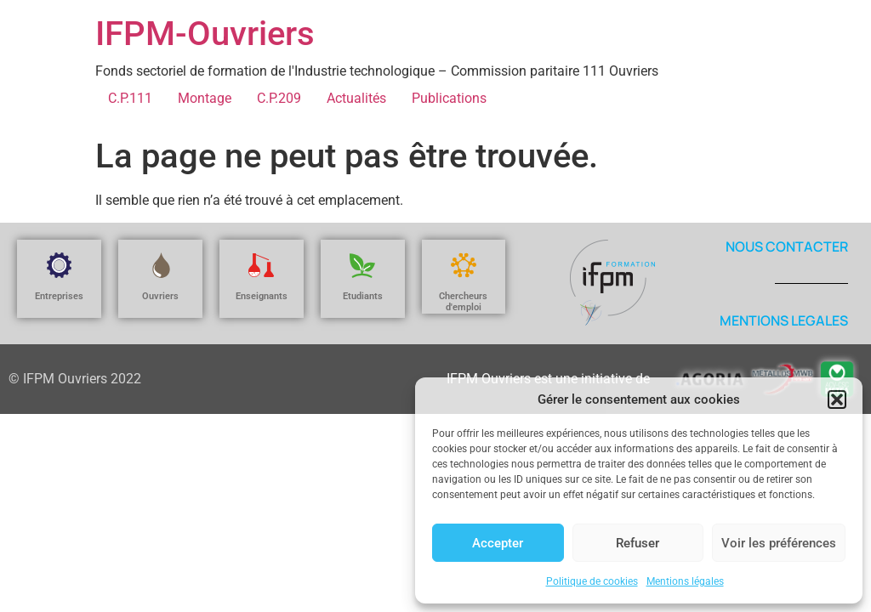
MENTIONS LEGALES (784, 320)
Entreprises (59, 296)
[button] (836, 399)
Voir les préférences (778, 543)
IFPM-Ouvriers (205, 34)
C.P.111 (130, 98)
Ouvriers (160, 296)
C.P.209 (279, 98)
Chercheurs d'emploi (463, 302)
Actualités (356, 98)
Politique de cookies (592, 581)
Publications (449, 98)
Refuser (637, 543)
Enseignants (261, 296)
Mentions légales (685, 581)
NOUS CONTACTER (787, 246)
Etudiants (363, 296)
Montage (204, 98)
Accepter (497, 543)
